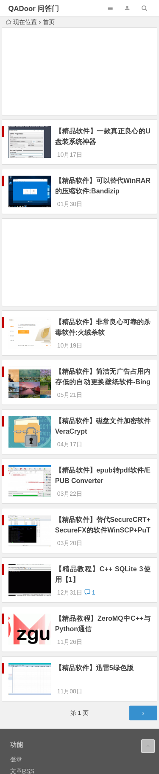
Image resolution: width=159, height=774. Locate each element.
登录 (16, 683)
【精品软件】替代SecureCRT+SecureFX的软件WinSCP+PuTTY (103, 484)
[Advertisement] (79, 72)
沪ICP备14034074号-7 (91, 759)
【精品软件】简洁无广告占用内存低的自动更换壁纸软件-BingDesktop (103, 359)
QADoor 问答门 (33, 9)
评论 (22, 706)
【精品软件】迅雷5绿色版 (94, 599)
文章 (22, 695)
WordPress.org (30, 718)
